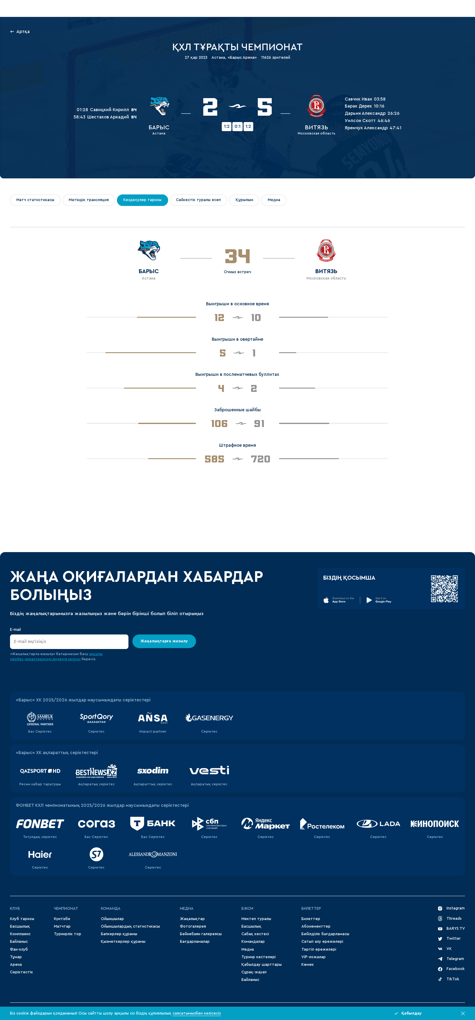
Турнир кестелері (258, 957)
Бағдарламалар (195, 941)
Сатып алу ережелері (322, 941)
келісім (74, 659)
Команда (111, 908)
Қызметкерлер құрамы (123, 941)
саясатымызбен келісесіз (197, 1013)
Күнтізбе (62, 919)
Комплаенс (20, 934)
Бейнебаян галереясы (201, 934)
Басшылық (20, 926)
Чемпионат (66, 908)
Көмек (307, 964)
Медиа (247, 949)
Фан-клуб (19, 949)
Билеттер (311, 908)
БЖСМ (247, 908)
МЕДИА (187, 908)
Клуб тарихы (22, 919)
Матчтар (62, 926)
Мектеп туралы (256, 919)
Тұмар (16, 957)
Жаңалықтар (192, 919)
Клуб (15, 908)
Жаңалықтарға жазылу (164, 641)
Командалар (253, 941)
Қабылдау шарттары (261, 964)
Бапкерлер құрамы (119, 934)
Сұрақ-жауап (254, 972)
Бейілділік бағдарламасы (325, 934)
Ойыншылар (112, 919)
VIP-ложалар (313, 957)
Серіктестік (21, 972)
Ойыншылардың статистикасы (130, 926)
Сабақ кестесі (255, 934)
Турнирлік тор (67, 934)
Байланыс (19, 941)
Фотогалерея (193, 926)
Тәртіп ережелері (318, 949)
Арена (16, 964)
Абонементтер (316, 926)
